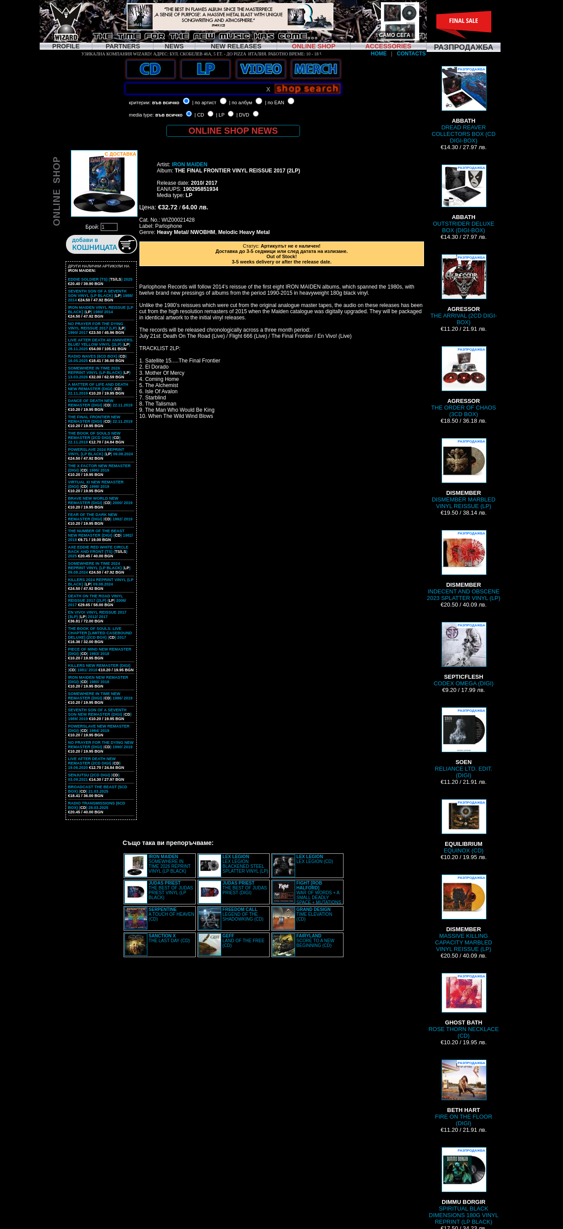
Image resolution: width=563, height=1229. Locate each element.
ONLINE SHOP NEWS (233, 130)
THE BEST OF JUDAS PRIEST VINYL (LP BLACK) (171, 890)
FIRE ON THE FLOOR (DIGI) (463, 1093)
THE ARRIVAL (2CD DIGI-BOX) (463, 290)
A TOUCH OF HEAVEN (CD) (171, 914)
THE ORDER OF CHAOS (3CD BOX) (463, 381)
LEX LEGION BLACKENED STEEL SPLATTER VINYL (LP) (245, 864)
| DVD (242, 114)
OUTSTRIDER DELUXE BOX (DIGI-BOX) (463, 199)
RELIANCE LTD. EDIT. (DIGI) (464, 743)
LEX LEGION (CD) (314, 859)
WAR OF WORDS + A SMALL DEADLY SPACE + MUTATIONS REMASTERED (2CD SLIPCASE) (306, 895)
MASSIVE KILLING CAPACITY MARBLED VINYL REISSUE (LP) (463, 913)
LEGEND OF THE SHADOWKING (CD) (243, 914)
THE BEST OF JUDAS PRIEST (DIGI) (245, 888)
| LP (220, 114)
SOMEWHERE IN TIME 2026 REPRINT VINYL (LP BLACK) (169, 864)
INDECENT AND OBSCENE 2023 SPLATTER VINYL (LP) (463, 565)
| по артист (204, 102)
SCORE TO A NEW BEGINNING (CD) (315, 940)
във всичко (165, 102)
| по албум (240, 102)
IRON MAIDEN (190, 164)
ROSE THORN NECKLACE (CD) (463, 1006)
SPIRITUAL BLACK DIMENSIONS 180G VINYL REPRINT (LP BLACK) (463, 1186)
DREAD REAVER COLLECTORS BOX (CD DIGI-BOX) (463, 105)
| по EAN (275, 102)
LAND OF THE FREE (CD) (243, 940)
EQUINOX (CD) (464, 826)
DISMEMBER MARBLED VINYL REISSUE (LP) (464, 473)
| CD (199, 114)
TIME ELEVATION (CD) (314, 914)
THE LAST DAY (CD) (169, 938)
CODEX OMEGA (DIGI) (464, 654)
